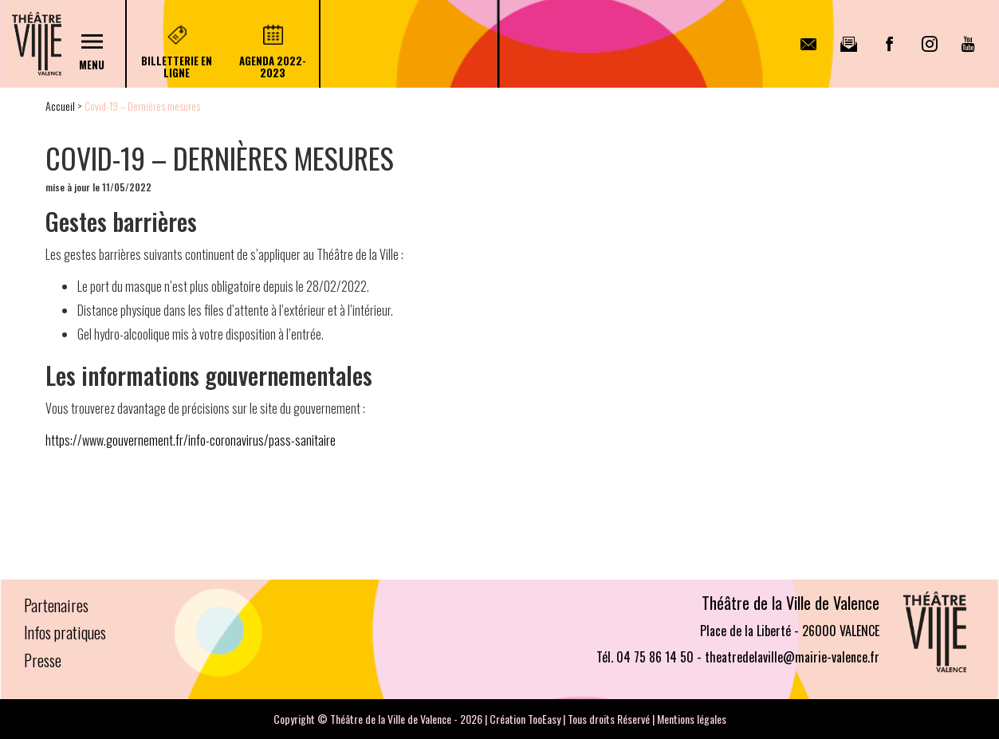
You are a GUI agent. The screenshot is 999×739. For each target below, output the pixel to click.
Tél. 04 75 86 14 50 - (649, 656)
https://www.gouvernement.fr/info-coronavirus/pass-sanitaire (190, 440)
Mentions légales (691, 718)
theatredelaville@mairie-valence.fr (792, 656)
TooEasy (544, 718)
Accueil (60, 105)
